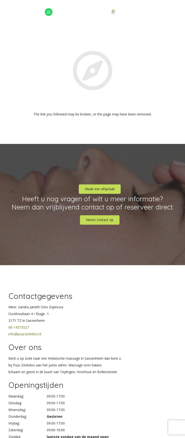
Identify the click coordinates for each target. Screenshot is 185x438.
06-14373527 (18, 327)
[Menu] (179, 12)
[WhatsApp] (49, 12)
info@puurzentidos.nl (24, 334)
